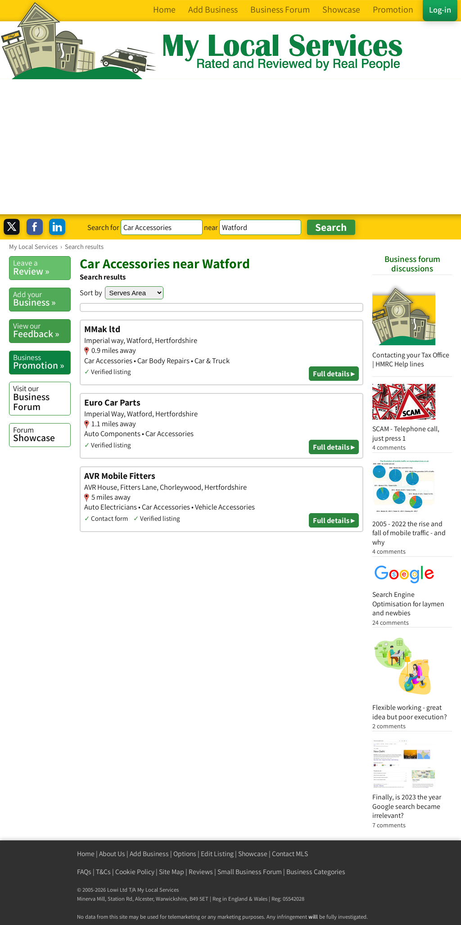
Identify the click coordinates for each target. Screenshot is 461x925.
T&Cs (103, 871)
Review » (41, 267)
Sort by (91, 293)
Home (86, 853)
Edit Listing (217, 853)
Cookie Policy (134, 871)
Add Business (149, 853)
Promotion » (41, 362)
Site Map (171, 871)
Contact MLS (290, 853)
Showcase (41, 434)
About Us (112, 853)
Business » (41, 299)
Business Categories (315, 871)
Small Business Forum (249, 871)
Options (184, 853)
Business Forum (41, 397)
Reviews (201, 871)
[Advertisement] (230, 147)
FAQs (84, 871)
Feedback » (41, 330)
